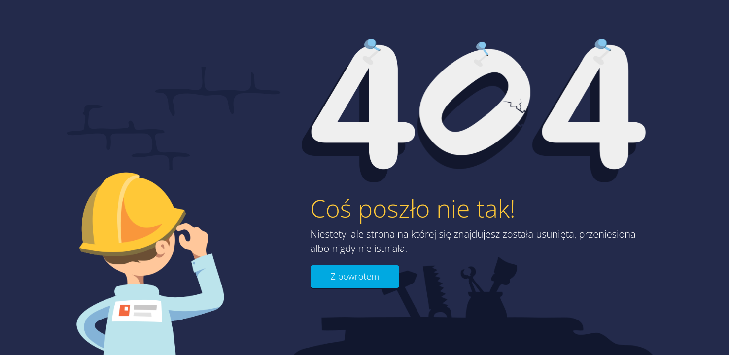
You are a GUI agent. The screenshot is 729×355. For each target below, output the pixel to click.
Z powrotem (355, 276)
